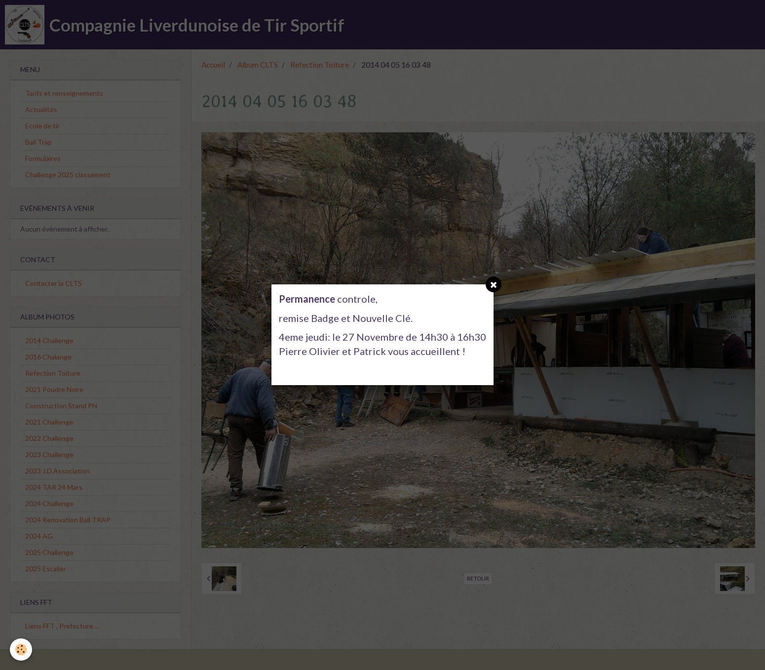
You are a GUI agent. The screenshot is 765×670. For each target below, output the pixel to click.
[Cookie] (21, 649)
